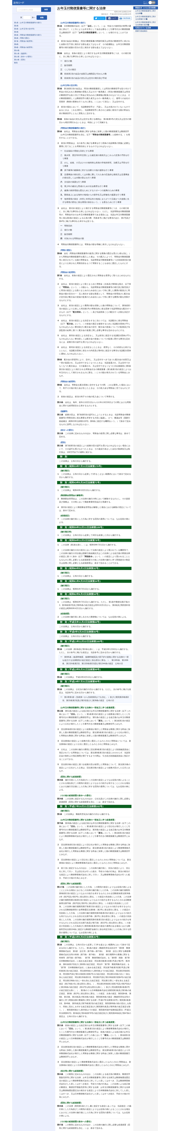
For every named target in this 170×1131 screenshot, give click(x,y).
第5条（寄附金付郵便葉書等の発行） (28, 35)
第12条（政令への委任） (23, 57)
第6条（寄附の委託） (22, 38)
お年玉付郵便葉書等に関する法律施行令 (145, 18)
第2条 (16, 26)
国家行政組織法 (141, 31)
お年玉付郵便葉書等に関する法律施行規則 (145, 23)
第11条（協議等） (21, 53)
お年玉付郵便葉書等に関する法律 (145, 12)
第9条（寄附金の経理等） (24, 47)
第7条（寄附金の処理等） (24, 41)
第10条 (16, 50)
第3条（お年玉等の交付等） (25, 29)
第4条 (16, 32)
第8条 (16, 44)
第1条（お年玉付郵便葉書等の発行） (28, 23)
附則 (16, 63)
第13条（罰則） (20, 60)
